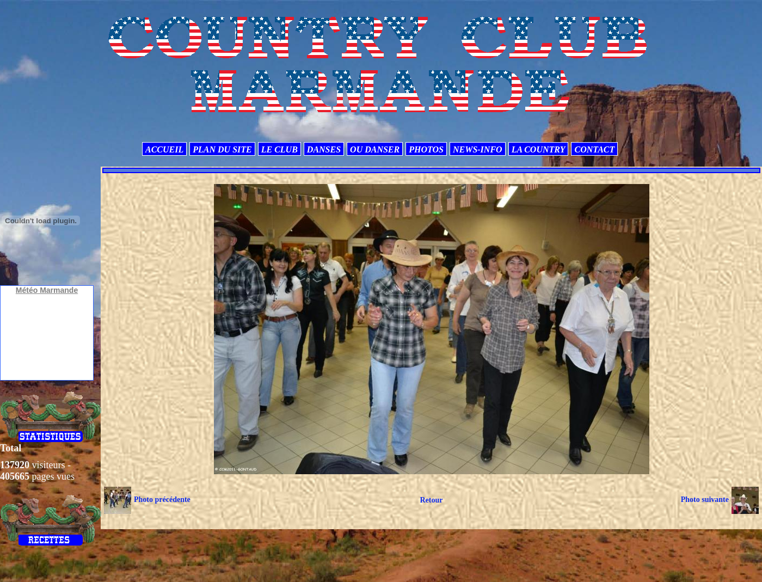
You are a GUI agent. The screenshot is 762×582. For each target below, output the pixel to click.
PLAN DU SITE (222, 149)
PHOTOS (426, 149)
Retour (431, 500)
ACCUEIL (164, 149)
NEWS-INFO (477, 149)
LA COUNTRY (539, 149)
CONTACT (594, 149)
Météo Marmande (47, 290)
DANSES (324, 149)
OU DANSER (375, 149)
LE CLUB (279, 149)
